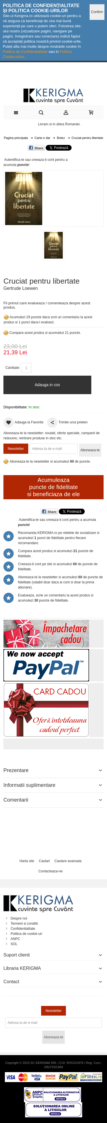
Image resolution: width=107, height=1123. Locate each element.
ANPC (15, 939)
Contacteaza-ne (51, 871)
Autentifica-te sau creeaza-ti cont (29, 160)
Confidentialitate (23, 929)
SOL (14, 944)
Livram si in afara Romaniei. (59, 124)
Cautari (44, 861)
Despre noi (19, 918)
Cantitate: (12, 368)
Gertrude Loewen (20, 288)
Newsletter (16, 449)
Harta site (26, 861)
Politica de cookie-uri (26, 934)
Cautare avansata (68, 861)
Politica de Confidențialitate (25, 51)
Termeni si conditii (24, 924)
